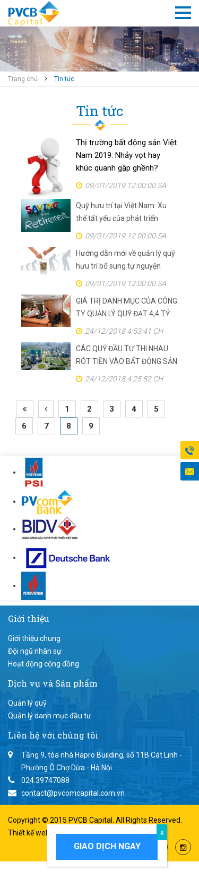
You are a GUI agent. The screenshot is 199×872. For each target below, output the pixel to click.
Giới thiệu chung (34, 638)
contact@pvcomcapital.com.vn (73, 793)
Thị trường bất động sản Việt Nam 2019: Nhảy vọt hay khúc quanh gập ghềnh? (126, 155)
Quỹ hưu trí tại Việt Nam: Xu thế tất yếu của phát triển (121, 212)
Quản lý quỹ (27, 703)
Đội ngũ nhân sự (35, 651)
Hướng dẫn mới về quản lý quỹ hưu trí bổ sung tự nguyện (125, 259)
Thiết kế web (29, 833)
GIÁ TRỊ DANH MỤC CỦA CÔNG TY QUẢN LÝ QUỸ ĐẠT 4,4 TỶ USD (126, 308)
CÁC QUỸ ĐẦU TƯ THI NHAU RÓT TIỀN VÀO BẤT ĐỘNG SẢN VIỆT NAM (126, 356)
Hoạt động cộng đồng (43, 664)
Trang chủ (23, 79)
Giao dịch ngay (107, 846)
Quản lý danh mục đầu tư (49, 715)
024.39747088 (45, 780)
